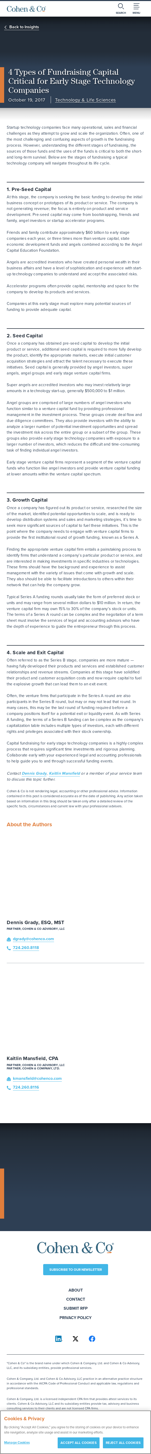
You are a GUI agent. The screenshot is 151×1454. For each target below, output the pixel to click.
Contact (75, 1299)
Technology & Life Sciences (85, 100)
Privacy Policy (75, 1318)
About (76, 1290)
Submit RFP (76, 1308)
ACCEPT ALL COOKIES (78, 1445)
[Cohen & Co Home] (26, 9)
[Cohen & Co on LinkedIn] (59, 1339)
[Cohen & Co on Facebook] (92, 1339)
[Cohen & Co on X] (75, 1339)
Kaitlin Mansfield (64, 773)
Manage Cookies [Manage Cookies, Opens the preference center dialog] (17, 1445)
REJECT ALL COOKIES (123, 1445)
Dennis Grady (34, 773)
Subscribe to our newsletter (75, 1269)
